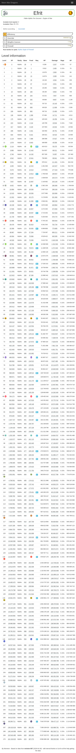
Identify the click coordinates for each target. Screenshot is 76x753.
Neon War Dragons (10, 3)
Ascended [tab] (21, 29)
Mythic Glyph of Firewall (26, 49)
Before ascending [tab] (9, 29)
